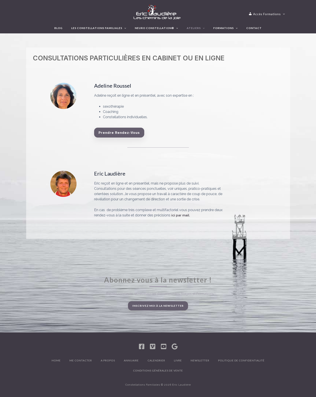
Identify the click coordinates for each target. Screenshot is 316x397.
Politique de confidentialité (241, 360)
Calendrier (156, 360)
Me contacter (80, 360)
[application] (271, 14)
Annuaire (131, 360)
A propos (108, 360)
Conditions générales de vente (158, 370)
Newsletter (200, 360)
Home (56, 360)
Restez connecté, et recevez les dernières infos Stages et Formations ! (160, 294)
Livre (178, 360)
